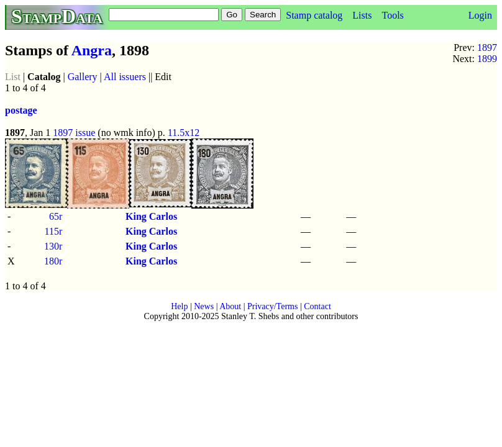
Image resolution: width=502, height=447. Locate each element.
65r (55, 216)
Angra (91, 50)
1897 (487, 47)
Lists (362, 15)
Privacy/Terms (272, 306)
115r (54, 231)
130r (53, 246)
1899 (487, 58)
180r (53, 261)
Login (480, 15)
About (230, 306)
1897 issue (74, 132)
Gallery (83, 76)
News (204, 306)
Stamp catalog (314, 15)
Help (179, 306)
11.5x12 (183, 132)
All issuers (125, 76)
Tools (392, 15)
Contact (317, 306)
